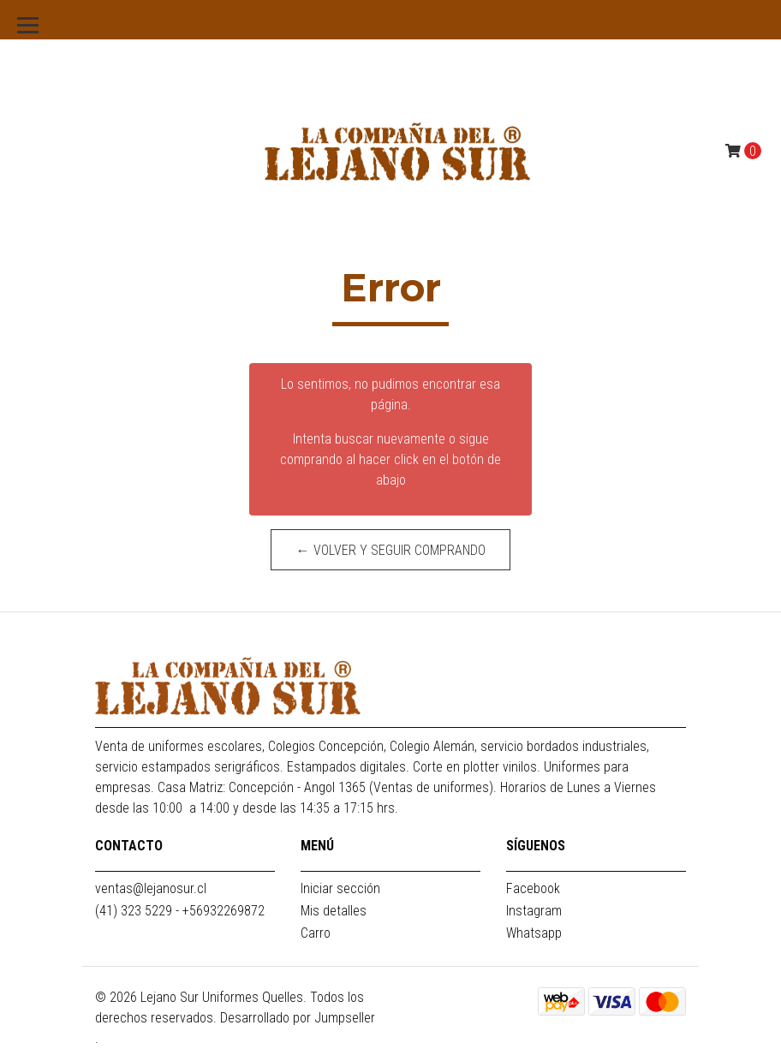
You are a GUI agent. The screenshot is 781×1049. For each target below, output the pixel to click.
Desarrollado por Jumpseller (297, 1018)
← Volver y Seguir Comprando (391, 550)
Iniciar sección (340, 888)
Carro (316, 933)
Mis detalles (334, 911)
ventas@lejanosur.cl (150, 888)
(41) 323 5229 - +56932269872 (180, 911)
